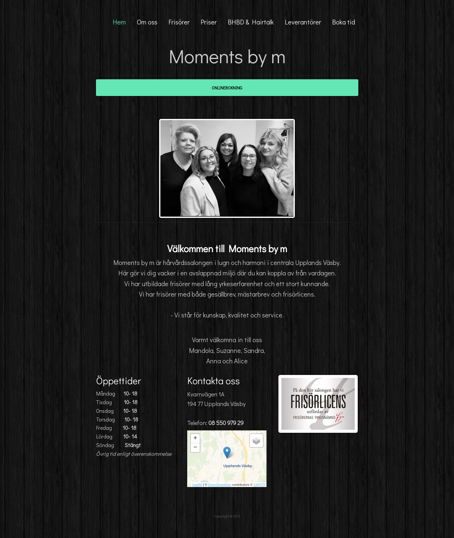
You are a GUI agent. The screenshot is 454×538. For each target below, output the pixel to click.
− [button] (195, 447)
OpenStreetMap (219, 484)
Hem (119, 22)
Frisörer (179, 22)
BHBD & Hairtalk (251, 22)
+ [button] (195, 438)
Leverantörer (303, 22)
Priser (209, 22)
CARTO (259, 484)
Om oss (147, 22)
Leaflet (197, 484)
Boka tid (343, 22)
